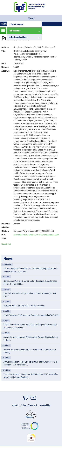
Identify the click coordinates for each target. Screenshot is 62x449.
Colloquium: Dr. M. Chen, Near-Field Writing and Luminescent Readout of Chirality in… (30, 326)
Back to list (6, 244)
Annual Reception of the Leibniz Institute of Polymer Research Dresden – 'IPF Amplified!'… (30, 363)
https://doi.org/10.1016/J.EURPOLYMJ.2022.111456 (36, 235)
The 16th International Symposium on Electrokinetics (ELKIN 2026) (29, 294)
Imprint (15, 405)
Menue (3, 30)
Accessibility (45, 405)
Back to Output (17, 24)
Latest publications (18, 37)
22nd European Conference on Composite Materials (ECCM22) (31, 315)
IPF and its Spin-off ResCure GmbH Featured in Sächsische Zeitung (29, 350)
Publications (14, 31)
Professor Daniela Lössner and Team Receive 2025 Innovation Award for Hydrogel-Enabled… (30, 375)
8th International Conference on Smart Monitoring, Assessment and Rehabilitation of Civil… (30, 270)
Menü (31, 18)
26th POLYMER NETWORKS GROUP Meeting (23, 306)
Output (4, 24)
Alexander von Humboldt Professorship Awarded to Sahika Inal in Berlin (30, 338)
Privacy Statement (29, 405)
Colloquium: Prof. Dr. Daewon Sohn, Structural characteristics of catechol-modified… (30, 282)
